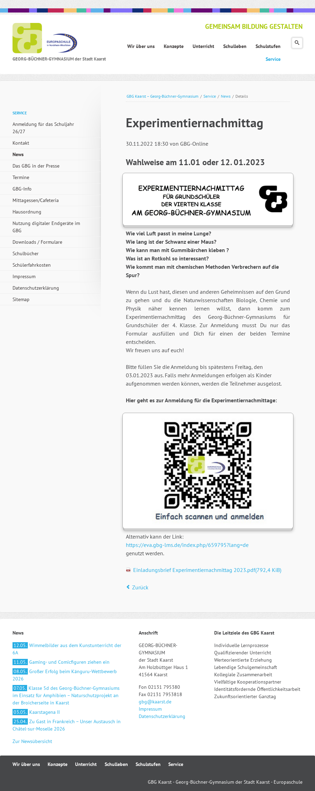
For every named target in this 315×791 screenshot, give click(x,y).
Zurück (140, 587)
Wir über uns (26, 764)
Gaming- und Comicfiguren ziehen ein (61, 662)
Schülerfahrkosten (32, 265)
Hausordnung (27, 212)
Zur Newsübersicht (32, 741)
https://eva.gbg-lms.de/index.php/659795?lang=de (187, 544)
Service (209, 96)
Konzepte (57, 764)
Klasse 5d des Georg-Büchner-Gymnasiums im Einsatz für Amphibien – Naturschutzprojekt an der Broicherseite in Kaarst (66, 695)
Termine (21, 177)
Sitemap (21, 299)
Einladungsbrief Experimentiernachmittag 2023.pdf (207, 570)
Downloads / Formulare (37, 242)
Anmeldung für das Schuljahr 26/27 (43, 128)
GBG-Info (22, 189)
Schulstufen (148, 764)
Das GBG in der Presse (36, 166)
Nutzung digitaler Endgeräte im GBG (46, 227)
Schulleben (116, 764)
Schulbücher (26, 253)
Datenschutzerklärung (36, 288)
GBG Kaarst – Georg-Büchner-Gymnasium (163, 96)
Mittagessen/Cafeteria (36, 200)
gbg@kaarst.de (155, 702)
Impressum (24, 276)
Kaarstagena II (36, 712)
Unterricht (86, 764)
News (226, 96)
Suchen (297, 43)
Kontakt (21, 143)
